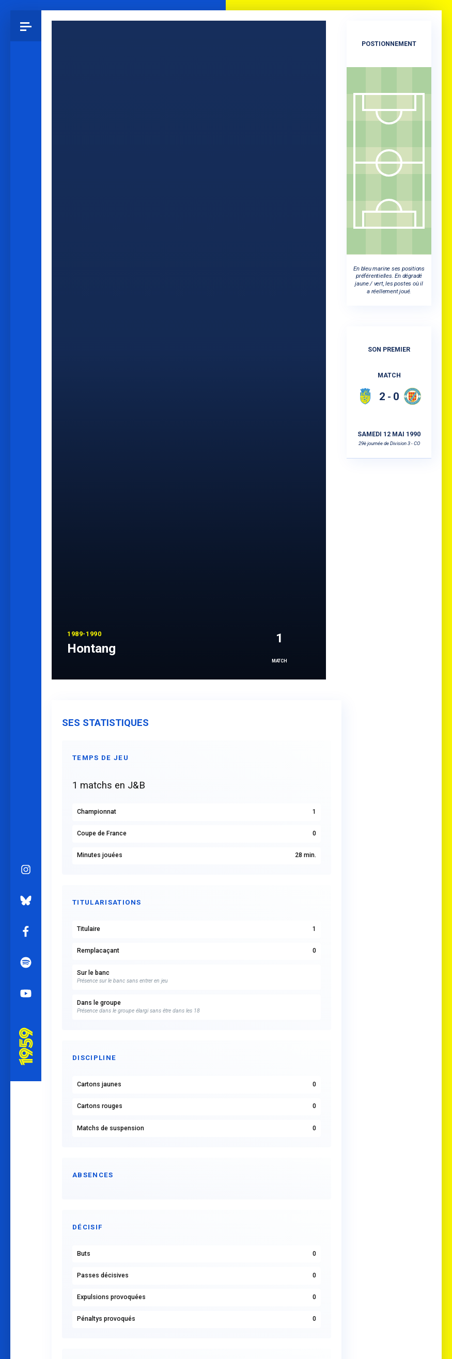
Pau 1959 (28, 616)
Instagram (25, 451)
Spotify (25, 544)
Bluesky (25, 482)
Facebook (25, 513)
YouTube (25, 575)
